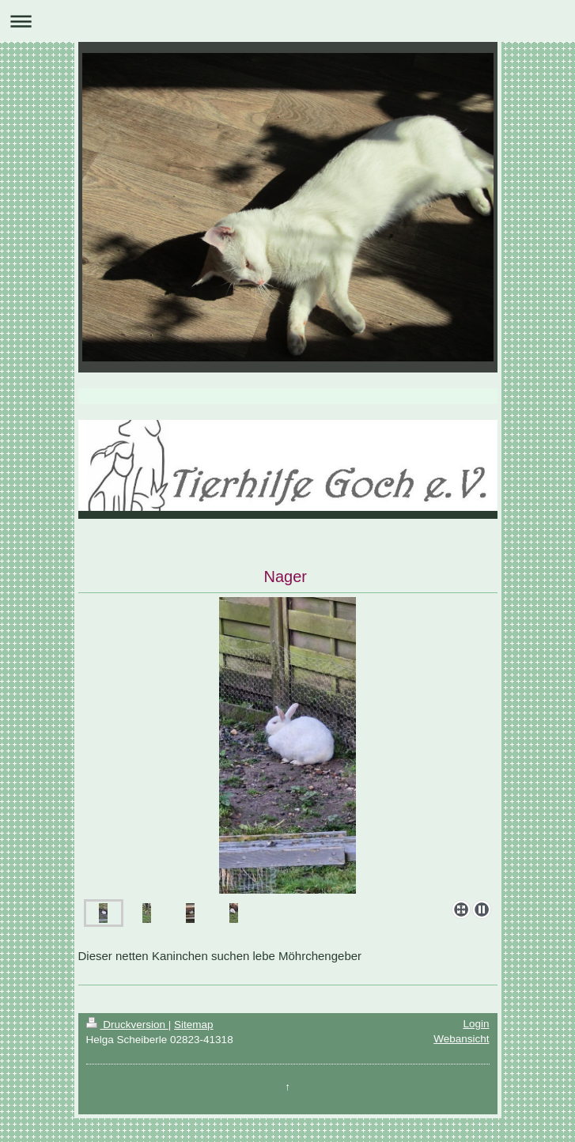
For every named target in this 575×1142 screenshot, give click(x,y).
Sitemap (194, 1024)
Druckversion (127, 1024)
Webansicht (461, 1039)
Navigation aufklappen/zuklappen (287, 21)
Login (476, 1024)
